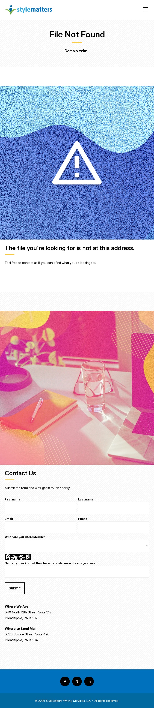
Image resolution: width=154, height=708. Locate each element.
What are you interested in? (25, 537)
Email (9, 518)
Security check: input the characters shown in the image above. (50, 563)
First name (12, 499)
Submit (15, 588)
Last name (85, 499)
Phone (82, 518)
